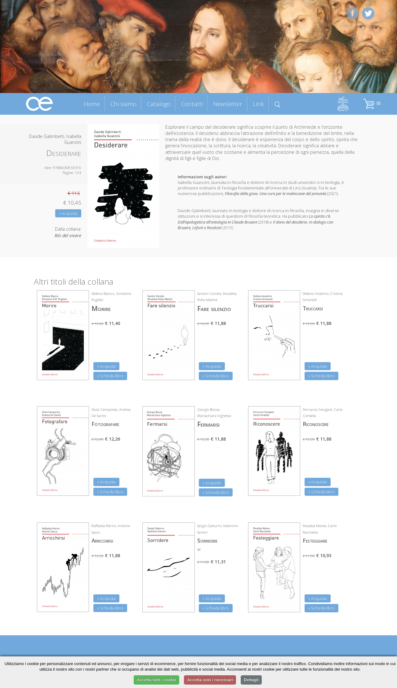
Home (92, 104)
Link (258, 104)
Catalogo (159, 104)
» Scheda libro (110, 376)
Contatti (192, 104)
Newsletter (227, 104)
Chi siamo (123, 104)
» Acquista (68, 213)
